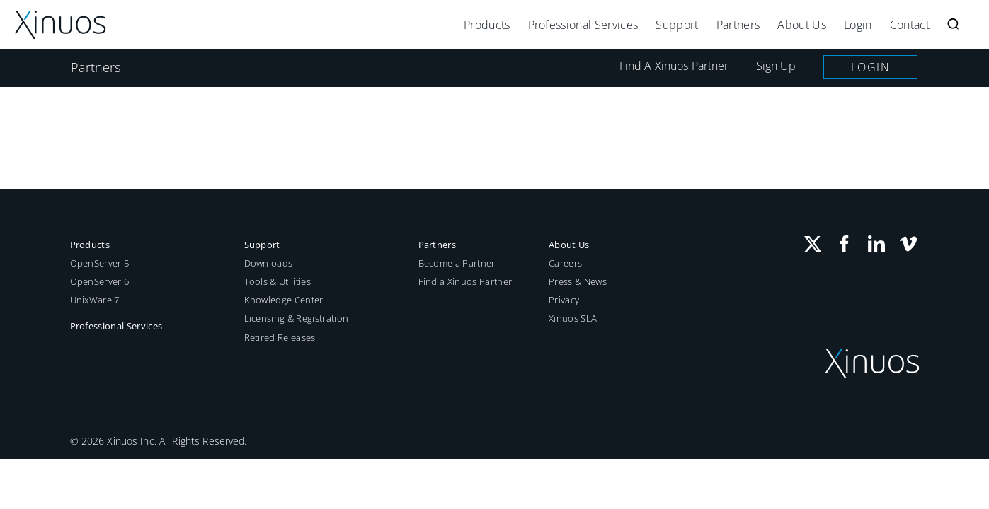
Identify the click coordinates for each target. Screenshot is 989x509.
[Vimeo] (908, 243)
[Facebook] (844, 243)
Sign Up (776, 66)
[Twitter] (812, 243)
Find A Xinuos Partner (674, 66)
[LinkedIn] (876, 243)
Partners (96, 67)
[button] (970, 24)
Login (871, 67)
